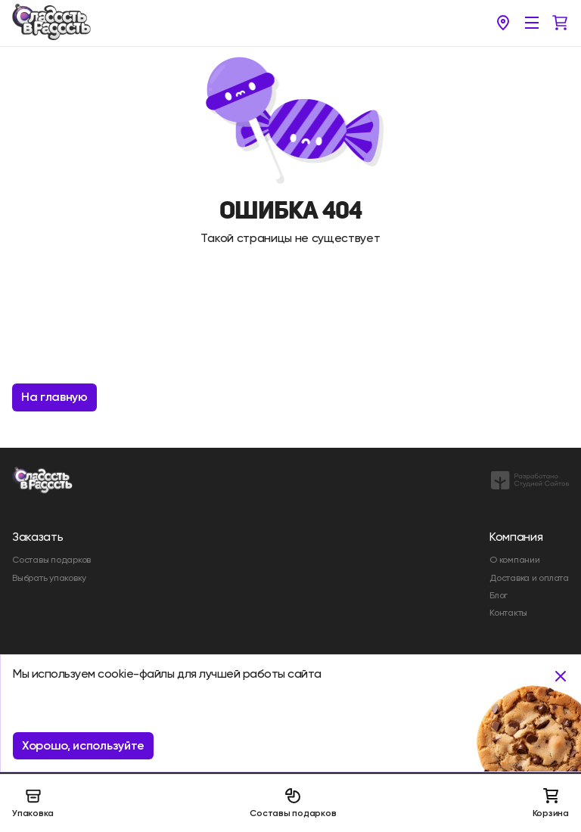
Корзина (551, 802)
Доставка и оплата (529, 578)
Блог (498, 595)
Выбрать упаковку (49, 578)
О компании (514, 559)
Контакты (508, 612)
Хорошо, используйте (83, 745)
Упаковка (33, 802)
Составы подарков (293, 802)
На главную (54, 397)
